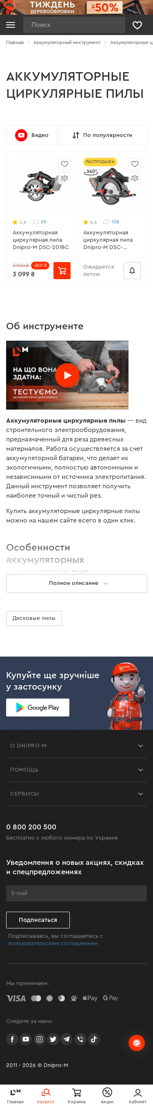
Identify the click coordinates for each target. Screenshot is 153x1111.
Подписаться (38, 920)
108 (111, 222)
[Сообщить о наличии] (132, 270)
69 (40, 222)
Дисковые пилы (34, 618)
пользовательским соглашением (53, 943)
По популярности (101, 135)
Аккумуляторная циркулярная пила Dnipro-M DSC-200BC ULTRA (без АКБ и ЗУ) (108, 240)
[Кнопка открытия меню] (10, 25)
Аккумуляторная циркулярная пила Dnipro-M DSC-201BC (41, 240)
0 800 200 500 (31, 827)
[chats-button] (137, 1043)
